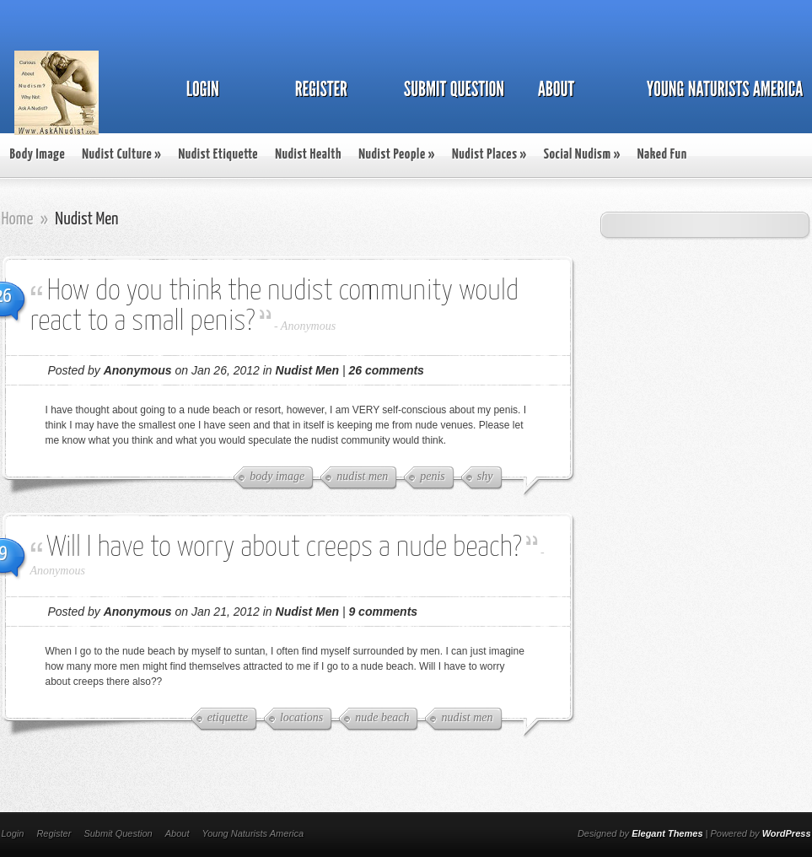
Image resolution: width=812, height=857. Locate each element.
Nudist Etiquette (218, 155)
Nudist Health (308, 155)
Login (13, 833)
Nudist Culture (121, 155)
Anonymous (308, 326)
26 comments (385, 370)
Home (18, 219)
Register (53, 833)
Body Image (38, 155)
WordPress (786, 833)
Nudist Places (489, 155)
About (177, 833)
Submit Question (117, 833)
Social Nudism (582, 155)
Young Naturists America (253, 833)
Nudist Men (307, 370)
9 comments (382, 611)
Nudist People (396, 155)
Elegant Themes (667, 833)
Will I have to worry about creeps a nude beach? (284, 548)
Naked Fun (662, 155)
